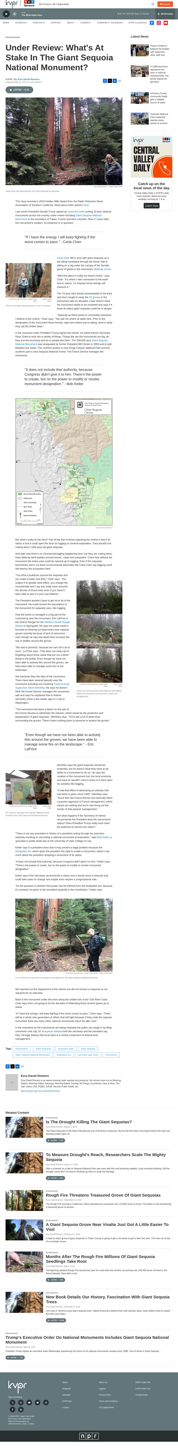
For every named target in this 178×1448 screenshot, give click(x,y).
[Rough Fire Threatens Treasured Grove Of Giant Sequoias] (24, 1206)
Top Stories (111, 1061)
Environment (13, 43)
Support (56, 29)
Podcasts (39, 29)
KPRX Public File (143, 1389)
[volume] (14, 20)
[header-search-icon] (154, 7)
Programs (66, 1395)
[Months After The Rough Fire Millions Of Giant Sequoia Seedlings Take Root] (24, 1268)
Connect (85, 29)
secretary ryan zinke (88, 1061)
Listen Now (151, 212)
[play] (6, 20)
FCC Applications (106, 1414)
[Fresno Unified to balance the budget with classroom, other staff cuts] (140, 57)
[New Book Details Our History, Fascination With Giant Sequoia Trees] (24, 1308)
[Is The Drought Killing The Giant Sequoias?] (24, 1133)
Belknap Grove (102, 275)
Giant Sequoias (43, 1055)
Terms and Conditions (108, 1407)
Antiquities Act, (23, 857)
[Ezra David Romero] (12, 1088)
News (6, 29)
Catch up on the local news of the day (151, 192)
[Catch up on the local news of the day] (151, 163)
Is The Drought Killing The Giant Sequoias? (89, 1128)
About (70, 29)
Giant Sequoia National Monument (33, 1061)
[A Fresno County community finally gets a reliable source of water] (140, 104)
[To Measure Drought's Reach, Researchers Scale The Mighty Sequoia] (24, 1169)
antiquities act (64, 1061)
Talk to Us (103, 1389)
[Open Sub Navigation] (11, 29)
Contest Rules (142, 1401)
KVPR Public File (143, 1395)
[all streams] (165, 20)
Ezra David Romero (28, 85)
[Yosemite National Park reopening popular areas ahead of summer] (140, 125)
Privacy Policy (105, 1401)
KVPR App (66, 1407)
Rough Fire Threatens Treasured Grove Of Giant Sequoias (103, 1201)
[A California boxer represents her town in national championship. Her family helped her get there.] (140, 77)
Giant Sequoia (88, 1055)
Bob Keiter (103, 843)
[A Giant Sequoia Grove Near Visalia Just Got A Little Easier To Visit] (24, 1236)
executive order (76, 218)
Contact (65, 1414)
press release (54, 1037)
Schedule (21, 29)
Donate (168, 7)
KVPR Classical (137, 29)
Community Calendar (110, 29)
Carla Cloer (63, 264)
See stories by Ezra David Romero (40, 1097)
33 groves (94, 303)
